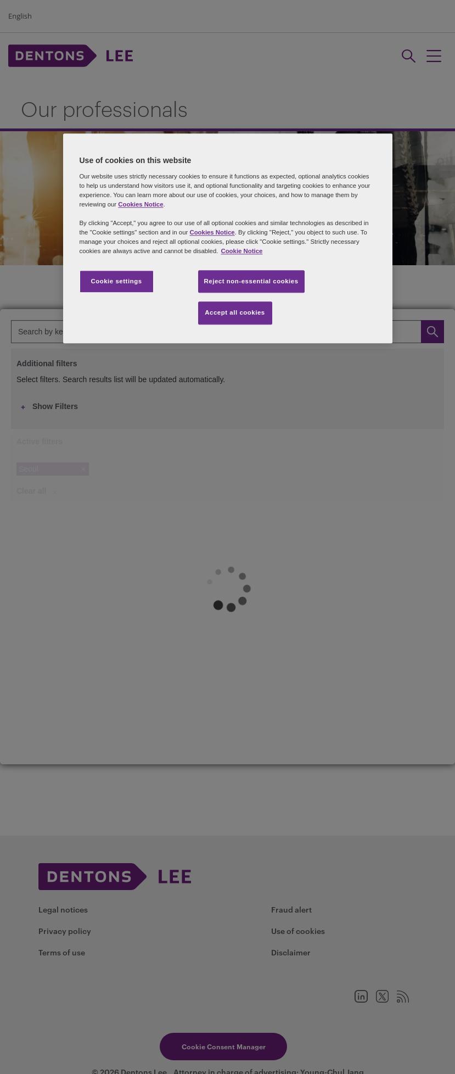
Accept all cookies (235, 313)
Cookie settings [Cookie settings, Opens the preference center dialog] (116, 281)
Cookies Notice (140, 205)
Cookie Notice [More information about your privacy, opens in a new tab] (241, 251)
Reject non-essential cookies (251, 281)
